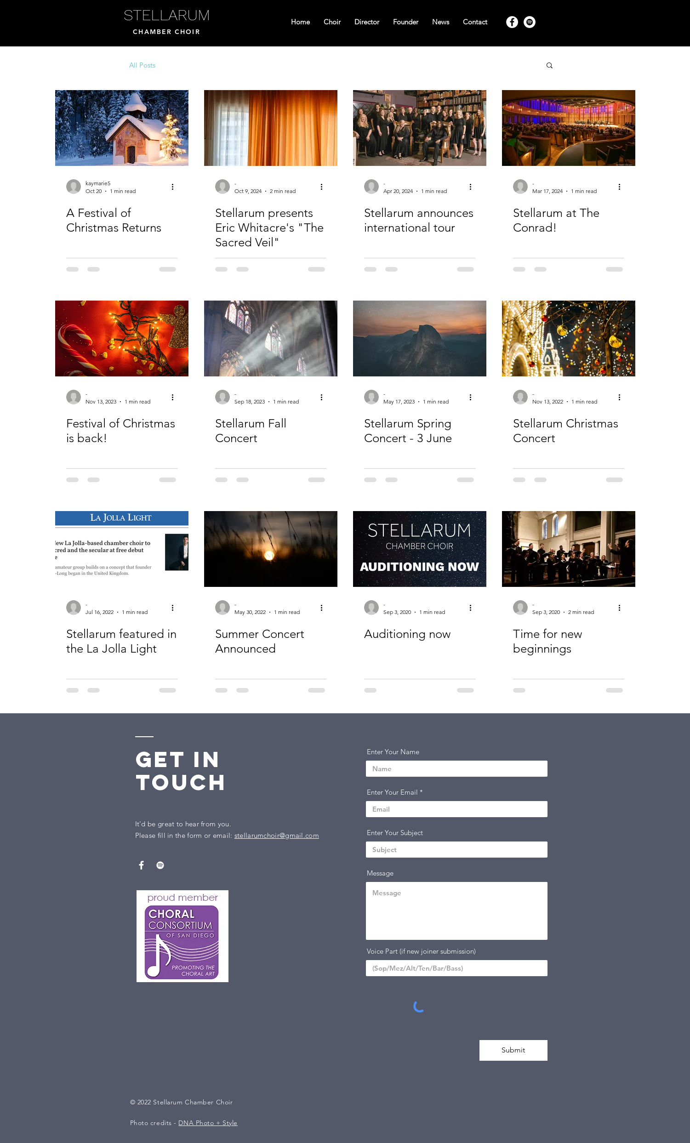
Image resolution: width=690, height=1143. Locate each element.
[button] (549, 66)
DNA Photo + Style (208, 1123)
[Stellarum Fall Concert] (270, 338)
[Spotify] (530, 22)
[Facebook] (512, 22)
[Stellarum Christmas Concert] (568, 338)
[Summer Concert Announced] (270, 549)
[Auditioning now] (419, 549)
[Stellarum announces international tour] (419, 128)
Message (380, 873)
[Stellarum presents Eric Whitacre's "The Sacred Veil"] (270, 128)
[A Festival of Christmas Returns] (121, 128)
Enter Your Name (393, 751)
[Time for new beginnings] (568, 549)
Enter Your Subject (395, 832)
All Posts (142, 65)
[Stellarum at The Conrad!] (568, 128)
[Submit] (513, 1050)
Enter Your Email (392, 792)
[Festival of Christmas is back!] (121, 338)
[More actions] (176, 186)
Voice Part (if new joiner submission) (421, 951)
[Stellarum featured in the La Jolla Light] (121, 549)
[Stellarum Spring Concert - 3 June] (419, 338)
